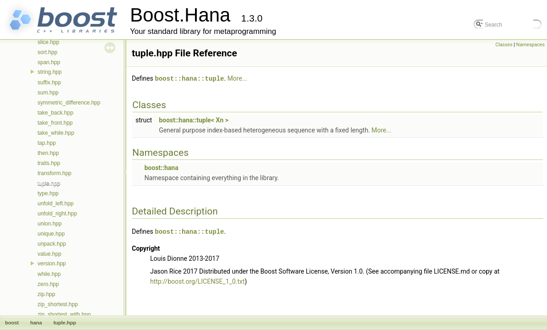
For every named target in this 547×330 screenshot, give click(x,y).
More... (237, 78)
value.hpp (49, 254)
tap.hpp (47, 143)
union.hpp (50, 223)
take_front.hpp (55, 123)
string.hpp (50, 72)
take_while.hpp (56, 133)
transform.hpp (54, 173)
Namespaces (530, 45)
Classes (503, 45)
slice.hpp (48, 42)
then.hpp (48, 153)
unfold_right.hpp (57, 213)
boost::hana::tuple (189, 78)
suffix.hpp (49, 82)
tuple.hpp (49, 183)
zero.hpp (48, 284)
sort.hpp (47, 52)
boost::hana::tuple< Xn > (193, 119)
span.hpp (49, 62)
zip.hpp (46, 294)
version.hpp (52, 263)
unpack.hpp (52, 244)
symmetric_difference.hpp (69, 102)
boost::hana (161, 167)
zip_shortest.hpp (58, 304)
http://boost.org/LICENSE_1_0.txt (197, 280)
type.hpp (48, 193)
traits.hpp (49, 163)
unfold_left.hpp (56, 203)
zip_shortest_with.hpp (64, 314)
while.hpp (49, 274)
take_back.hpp (55, 113)
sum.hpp (48, 92)
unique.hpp (51, 234)
